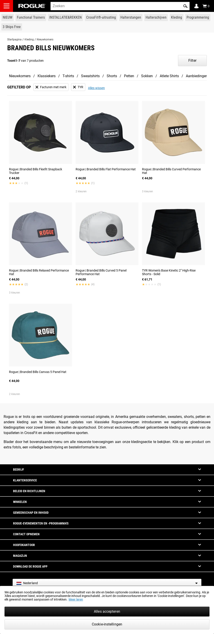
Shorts (112, 76)
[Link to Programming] (197, 17)
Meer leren (76, 599)
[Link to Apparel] (176, 17)
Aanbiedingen (197, 76)
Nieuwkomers (45, 39)
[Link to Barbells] (130, 17)
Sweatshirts (90, 76)
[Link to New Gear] (7, 17)
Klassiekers (47, 76)
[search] (120, 6)
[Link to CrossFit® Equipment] (101, 17)
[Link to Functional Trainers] (31, 17)
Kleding (29, 39)
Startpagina (14, 39)
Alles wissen (96, 88)
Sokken (147, 76)
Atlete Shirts (169, 76)
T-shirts (68, 76)
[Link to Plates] (156, 17)
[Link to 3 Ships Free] (11, 27)
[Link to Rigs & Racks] (65, 17)
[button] (185, 6)
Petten (129, 76)
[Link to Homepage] (32, 6)
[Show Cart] (205, 6)
